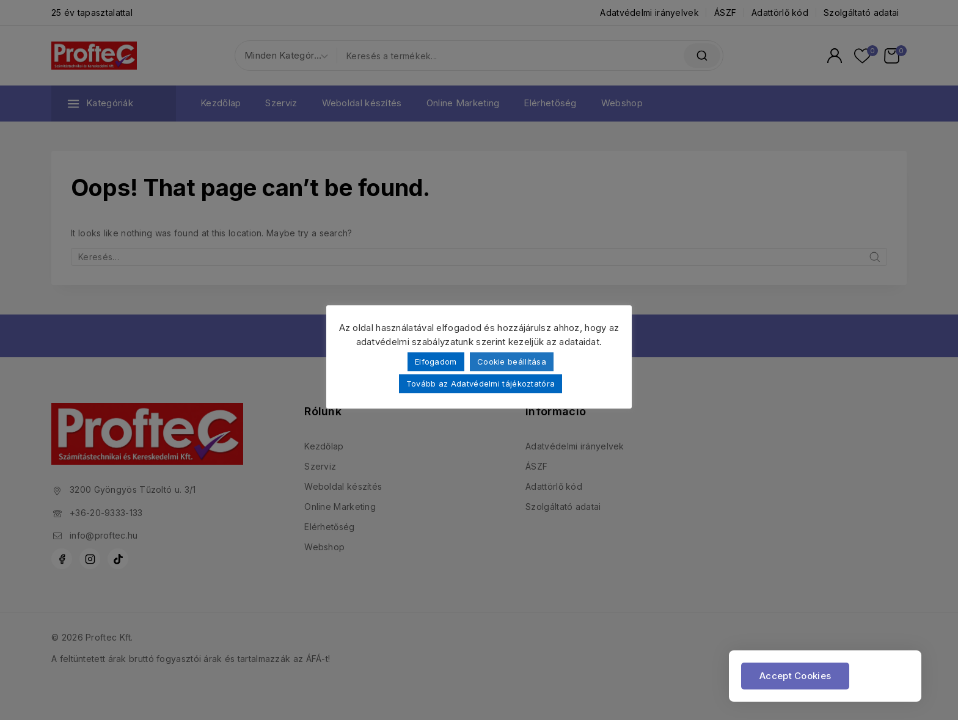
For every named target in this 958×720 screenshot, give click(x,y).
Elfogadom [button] (436, 361)
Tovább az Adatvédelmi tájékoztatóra (480, 383)
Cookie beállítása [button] (511, 361)
